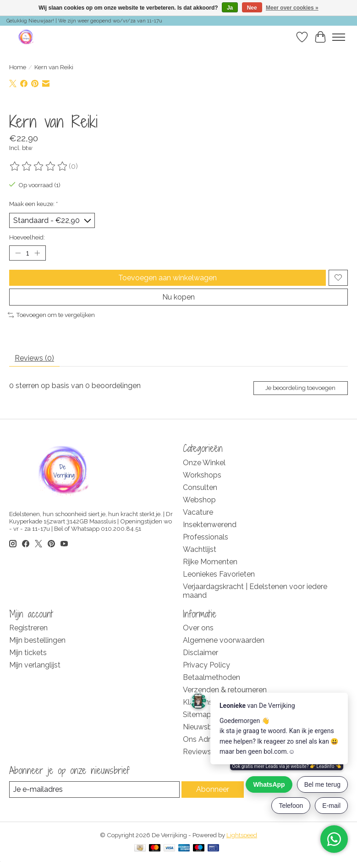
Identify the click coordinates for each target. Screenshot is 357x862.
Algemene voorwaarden (223, 640)
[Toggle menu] (339, 37)
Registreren (28, 627)
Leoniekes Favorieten (219, 574)
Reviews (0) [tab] (34, 358)
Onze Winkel (204, 462)
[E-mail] (94, 789)
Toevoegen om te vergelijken (51, 314)
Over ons (198, 627)
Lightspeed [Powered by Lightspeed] (241, 835)
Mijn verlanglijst (34, 665)
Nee (252, 8)
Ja (230, 8)
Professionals (205, 537)
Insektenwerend (209, 524)
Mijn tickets (28, 652)
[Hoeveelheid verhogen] (37, 253)
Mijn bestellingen (37, 640)
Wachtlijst (199, 549)
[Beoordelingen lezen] (39, 166)
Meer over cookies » (292, 8)
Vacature (198, 512)
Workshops (202, 475)
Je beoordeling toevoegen (300, 387)
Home (17, 67)
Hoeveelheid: (27, 237)
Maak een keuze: (33, 203)
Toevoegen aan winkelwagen (167, 277)
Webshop (199, 499)
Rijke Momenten (210, 561)
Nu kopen (178, 297)
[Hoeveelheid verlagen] (18, 253)
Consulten (200, 487)
